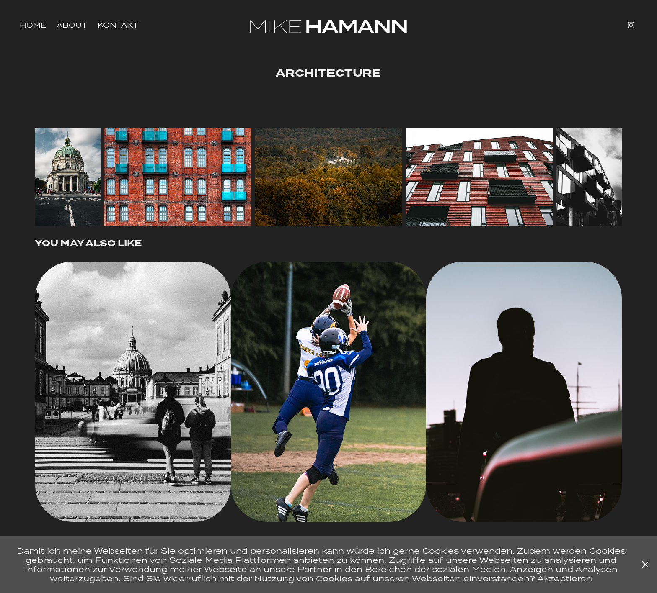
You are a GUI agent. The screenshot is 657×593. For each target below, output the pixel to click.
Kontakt (118, 25)
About (72, 25)
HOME (33, 25)
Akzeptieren (564, 578)
